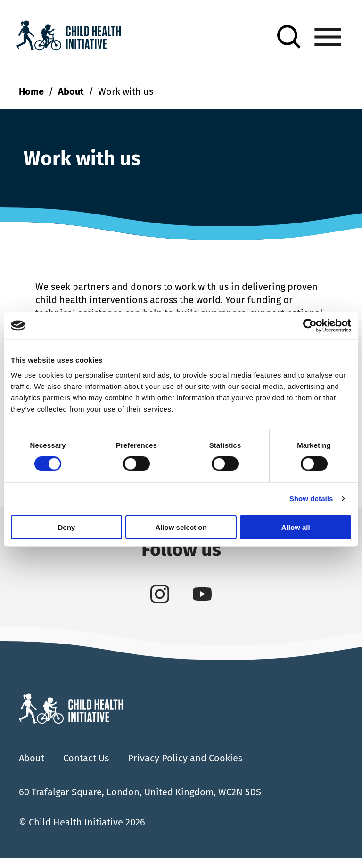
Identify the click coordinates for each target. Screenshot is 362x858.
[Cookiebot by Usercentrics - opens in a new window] (310, 326)
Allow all (295, 527)
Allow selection (180, 527)
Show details (311, 499)
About (71, 91)
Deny (66, 527)
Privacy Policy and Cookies (185, 758)
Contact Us (86, 758)
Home (31, 91)
